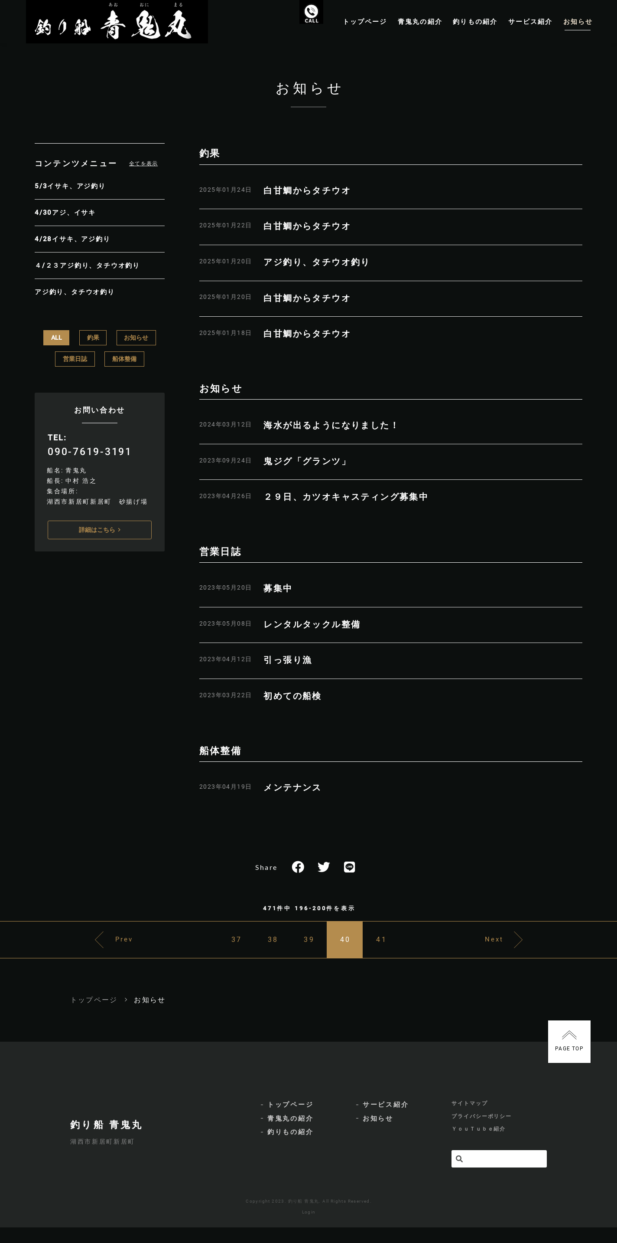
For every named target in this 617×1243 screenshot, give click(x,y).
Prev (110, 952)
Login (309, 1227)
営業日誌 (75, 357)
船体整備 (124, 357)
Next (508, 952)
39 (309, 952)
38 (265, 952)
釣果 (93, 335)
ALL (56, 335)
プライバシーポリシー (481, 1131)
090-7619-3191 (89, 450)
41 (395, 952)
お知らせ (136, 335)
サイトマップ (469, 1118)
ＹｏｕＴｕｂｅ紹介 (478, 1145)
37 (222, 952)
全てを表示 (143, 172)
